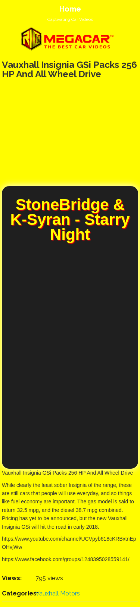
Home (70, 8)
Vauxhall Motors (57, 593)
